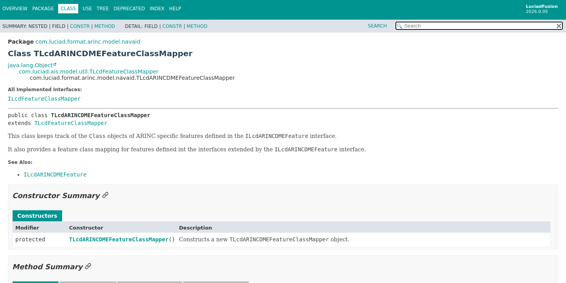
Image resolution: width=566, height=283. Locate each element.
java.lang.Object (30, 65)
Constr (80, 26)
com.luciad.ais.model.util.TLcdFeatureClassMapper (88, 71)
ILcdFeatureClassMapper (44, 99)
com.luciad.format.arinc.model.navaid (87, 42)
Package (43, 8)
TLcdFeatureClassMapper (70, 123)
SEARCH (377, 26)
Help (175, 8)
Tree (103, 8)
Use (87, 8)
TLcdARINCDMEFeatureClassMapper (119, 239)
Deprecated (129, 8)
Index (157, 8)
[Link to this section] (105, 195)
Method (104, 26)
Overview (15, 8)
